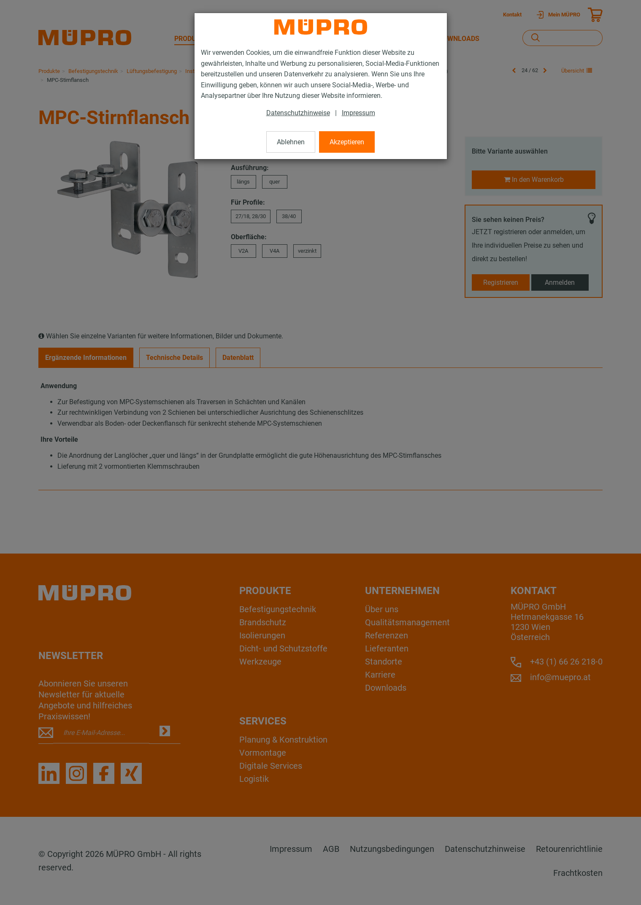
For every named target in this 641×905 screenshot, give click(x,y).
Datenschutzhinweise (298, 113)
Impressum (358, 113)
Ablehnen (291, 142)
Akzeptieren (347, 142)
